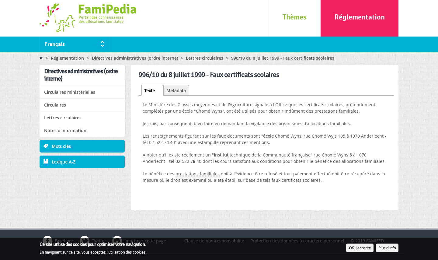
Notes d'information (65, 130)
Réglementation (359, 17)
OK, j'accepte (360, 248)
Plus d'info (387, 248)
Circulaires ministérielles (69, 92)
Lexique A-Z (63, 162)
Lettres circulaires (204, 58)
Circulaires (55, 105)
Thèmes (295, 17)
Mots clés (61, 146)
